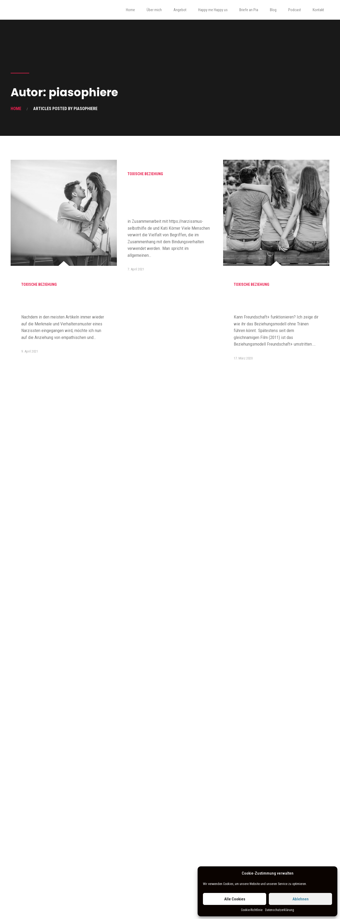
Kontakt (318, 10)
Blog (273, 10)
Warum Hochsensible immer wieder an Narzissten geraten (61, 301)
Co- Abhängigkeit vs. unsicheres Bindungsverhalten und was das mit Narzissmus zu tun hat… (169, 197)
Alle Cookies (234, 899)
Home (130, 10)
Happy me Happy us (213, 10)
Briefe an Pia (248, 10)
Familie (27, 530)
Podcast (294, 10)
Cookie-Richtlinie (251, 910)
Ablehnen (300, 899)
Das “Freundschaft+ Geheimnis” (261, 301)
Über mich (154, 10)
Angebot (179, 10)
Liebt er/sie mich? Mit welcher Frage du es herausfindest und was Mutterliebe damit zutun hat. (62, 554)
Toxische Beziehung (39, 284)
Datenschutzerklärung (279, 910)
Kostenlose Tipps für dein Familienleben (54, 797)
